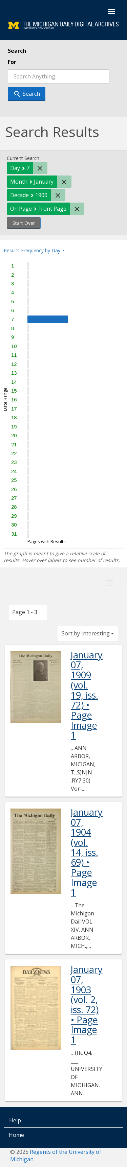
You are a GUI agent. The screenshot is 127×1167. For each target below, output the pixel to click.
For (12, 62)
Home (16, 1135)
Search (17, 50)
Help (15, 1120)
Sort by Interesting (88, 633)
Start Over (24, 223)
